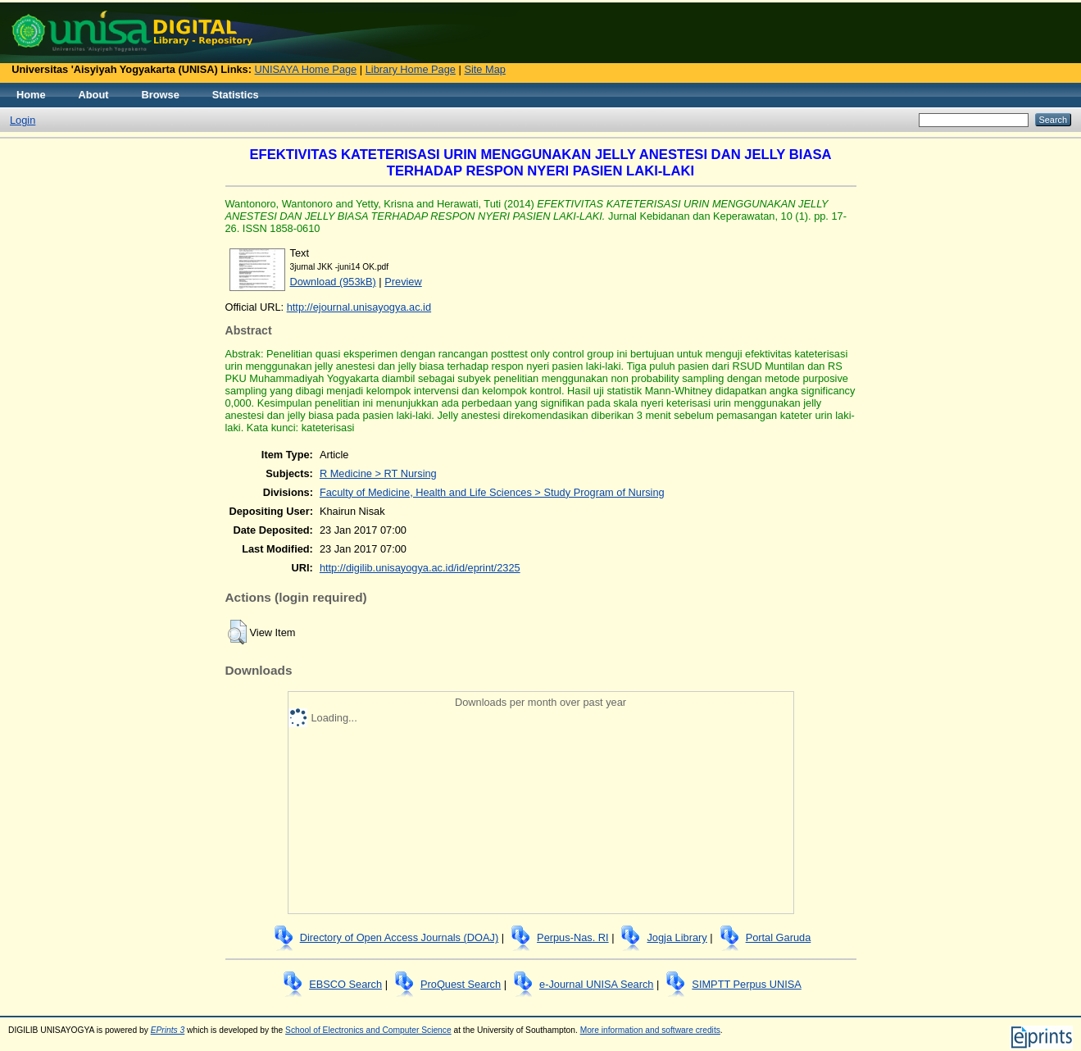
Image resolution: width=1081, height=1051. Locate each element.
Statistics (235, 95)
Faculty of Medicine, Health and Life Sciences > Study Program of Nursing (492, 492)
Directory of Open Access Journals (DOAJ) (399, 937)
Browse (160, 95)
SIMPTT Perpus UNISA (746, 984)
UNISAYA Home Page (306, 69)
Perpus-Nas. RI (572, 937)
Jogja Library (676, 937)
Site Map (485, 69)
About (94, 95)
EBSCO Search (345, 984)
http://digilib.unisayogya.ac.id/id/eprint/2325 (420, 568)
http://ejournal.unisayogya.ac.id (359, 307)
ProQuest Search (460, 984)
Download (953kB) (333, 281)
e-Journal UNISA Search (596, 984)
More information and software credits (650, 1030)
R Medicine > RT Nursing (378, 473)
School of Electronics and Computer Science (368, 1030)
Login (22, 120)
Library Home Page (411, 69)
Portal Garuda (778, 937)
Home (31, 95)
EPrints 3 (168, 1030)
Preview (403, 281)
